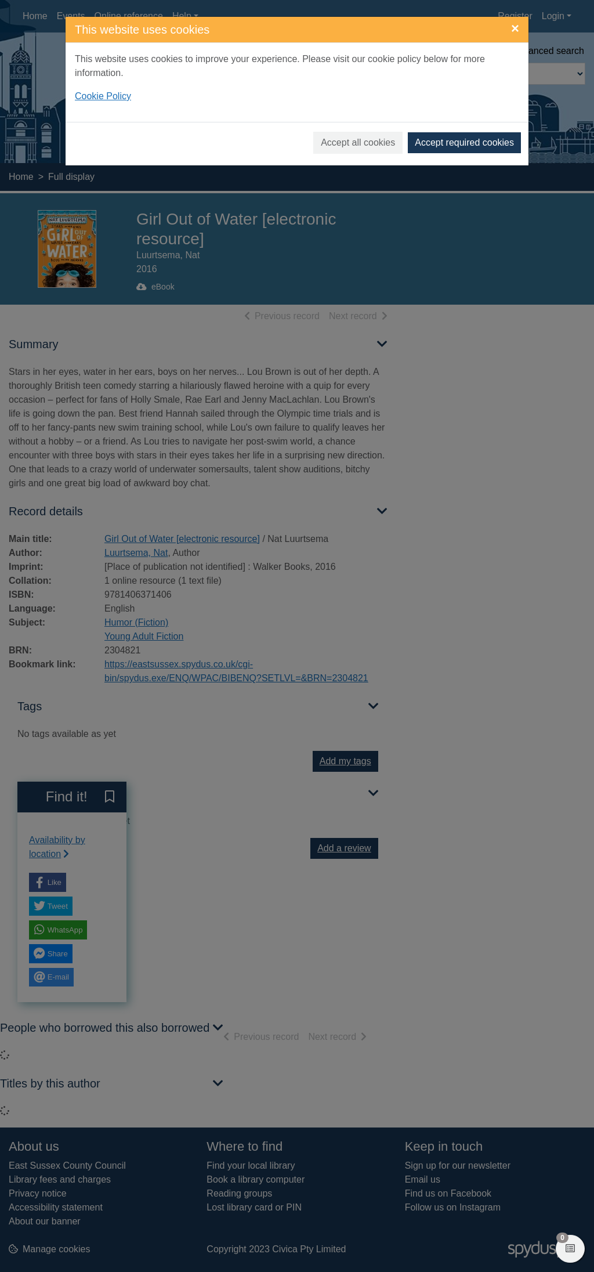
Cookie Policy (103, 96)
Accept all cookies (358, 142)
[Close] (515, 28)
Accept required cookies (464, 142)
